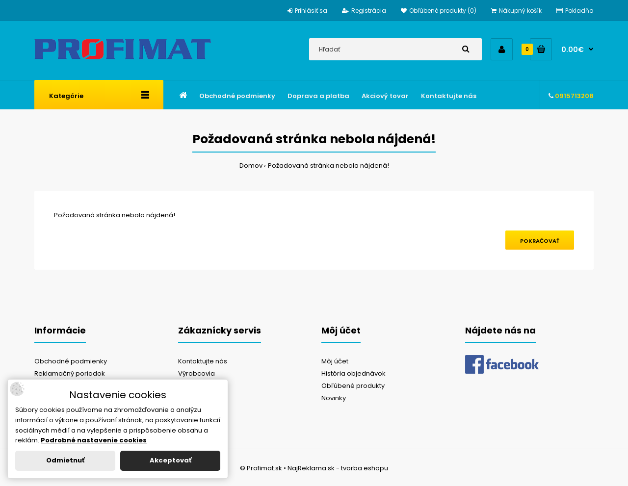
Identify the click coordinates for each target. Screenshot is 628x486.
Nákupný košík (516, 10)
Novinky (333, 398)
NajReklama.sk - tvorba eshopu (338, 468)
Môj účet (334, 361)
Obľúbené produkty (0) (438, 10)
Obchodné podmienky (70, 361)
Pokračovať (539, 241)
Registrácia (364, 10)
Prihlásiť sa (307, 10)
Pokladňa (575, 10)
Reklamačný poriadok (69, 373)
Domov (250, 165)
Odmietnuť (65, 460)
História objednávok (353, 373)
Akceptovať (170, 460)
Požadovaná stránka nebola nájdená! (328, 165)
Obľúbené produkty (353, 385)
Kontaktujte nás (202, 361)
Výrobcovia (196, 373)
